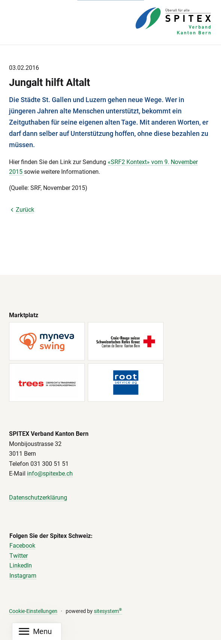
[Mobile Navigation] (35, 631)
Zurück (21, 209)
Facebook (22, 545)
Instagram (22, 575)
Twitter (18, 555)
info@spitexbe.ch (50, 473)
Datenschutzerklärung (38, 497)
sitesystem (108, 611)
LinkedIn (20, 565)
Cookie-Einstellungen (33, 611)
